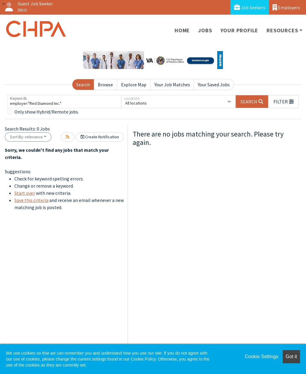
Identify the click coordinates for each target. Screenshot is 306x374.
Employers (286, 7)
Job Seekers (249, 7)
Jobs (205, 30)
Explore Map (133, 85)
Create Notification (100, 137)
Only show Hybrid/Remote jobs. (46, 112)
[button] (283, 101)
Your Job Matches (172, 85)
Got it (291, 356)
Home (182, 30)
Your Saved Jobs (214, 85)
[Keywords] (64, 101)
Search (83, 85)
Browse (105, 85)
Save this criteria (31, 200)
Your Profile (239, 30)
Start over (24, 193)
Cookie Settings (261, 356)
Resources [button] (282, 30)
